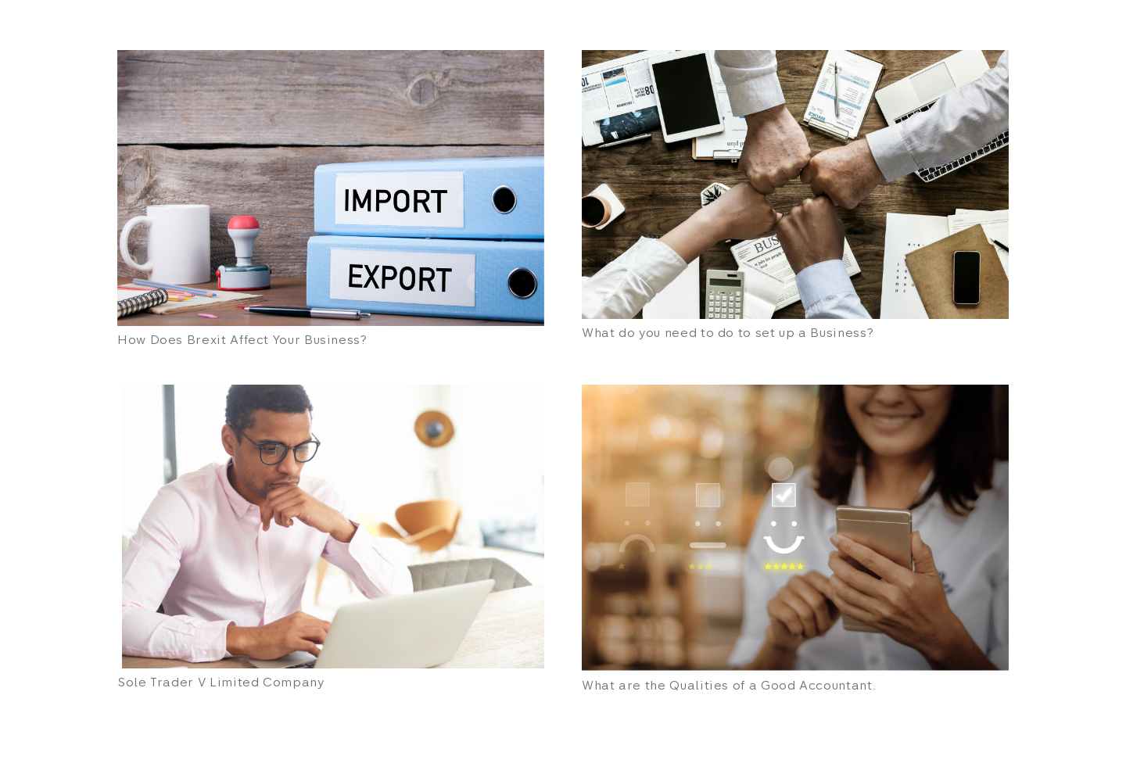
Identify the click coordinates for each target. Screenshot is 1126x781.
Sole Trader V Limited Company (221, 682)
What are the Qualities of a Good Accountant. (729, 685)
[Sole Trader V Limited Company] (330, 526)
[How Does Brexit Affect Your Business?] (330, 188)
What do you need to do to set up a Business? (727, 332)
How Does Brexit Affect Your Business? (242, 339)
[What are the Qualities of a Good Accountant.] (795, 528)
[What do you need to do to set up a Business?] (795, 184)
